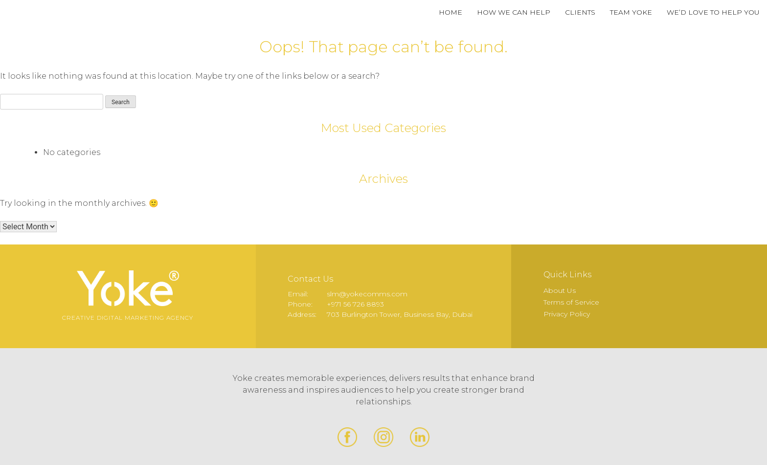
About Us (559, 290)
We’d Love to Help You (713, 12)
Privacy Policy (566, 314)
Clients (580, 12)
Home (450, 12)
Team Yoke (631, 12)
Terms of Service (571, 302)
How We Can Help (513, 12)
